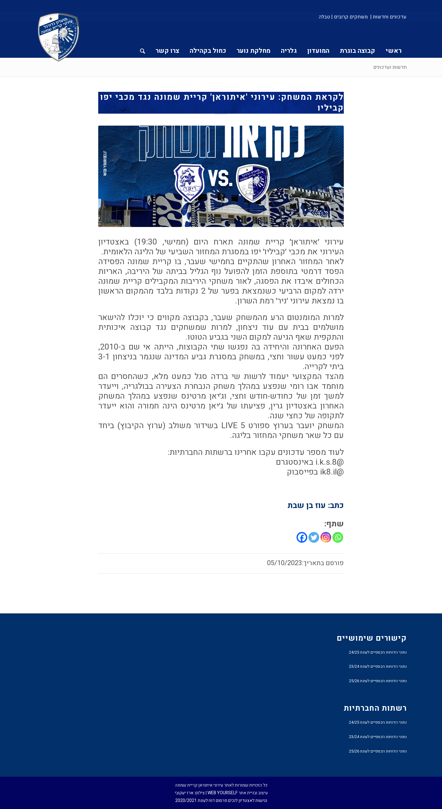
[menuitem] (388, 16)
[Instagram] (325, 537)
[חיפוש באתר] (142, 39)
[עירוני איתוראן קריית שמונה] (58, 37)
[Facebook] (302, 537)
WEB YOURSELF (222, 793)
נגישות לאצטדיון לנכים (247, 800)
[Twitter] (313, 537)
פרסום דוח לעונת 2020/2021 (201, 800)
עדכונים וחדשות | (388, 17)
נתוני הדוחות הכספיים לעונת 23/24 (378, 666)
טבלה (324, 17)
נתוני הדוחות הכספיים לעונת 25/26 (378, 681)
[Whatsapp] (337, 537)
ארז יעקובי (184, 793)
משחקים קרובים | (349, 17)
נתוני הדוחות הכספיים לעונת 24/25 (378, 652)
